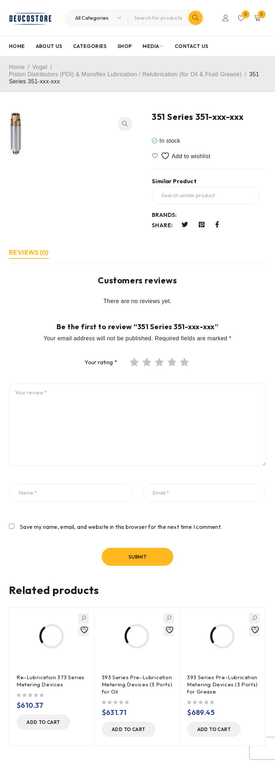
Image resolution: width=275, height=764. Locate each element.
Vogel (39, 67)
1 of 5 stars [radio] (135, 362)
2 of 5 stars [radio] (147, 362)
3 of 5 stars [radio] (160, 362)
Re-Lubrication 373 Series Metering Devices (50, 681)
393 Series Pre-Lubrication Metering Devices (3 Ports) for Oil (137, 684)
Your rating (101, 362)
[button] (125, 124)
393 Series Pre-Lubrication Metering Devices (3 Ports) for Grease (222, 684)
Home (17, 67)
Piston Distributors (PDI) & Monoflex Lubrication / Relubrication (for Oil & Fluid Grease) (125, 74)
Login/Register (225, 18)
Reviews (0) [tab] (29, 252)
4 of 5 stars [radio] (172, 362)
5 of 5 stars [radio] (185, 362)
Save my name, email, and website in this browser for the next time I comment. (121, 527)
